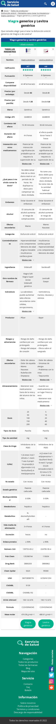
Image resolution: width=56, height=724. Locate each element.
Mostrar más (26, 164)
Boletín (28, 690)
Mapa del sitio (28, 671)
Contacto (28, 684)
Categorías (28, 658)
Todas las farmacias (28, 665)
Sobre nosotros (28, 703)
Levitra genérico (46, 624)
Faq (28, 687)
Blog (28, 668)
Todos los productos (28, 662)
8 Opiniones (46, 75)
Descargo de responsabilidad (28, 712)
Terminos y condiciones (28, 709)
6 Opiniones (28, 75)
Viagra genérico (28, 624)
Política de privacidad (28, 706)
